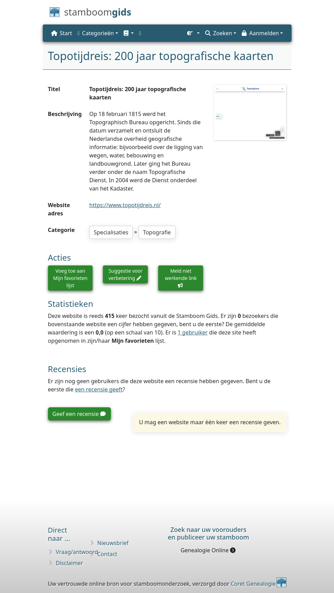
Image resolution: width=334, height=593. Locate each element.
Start (61, 33)
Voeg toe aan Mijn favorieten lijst (70, 278)
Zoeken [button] (218, 33)
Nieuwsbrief (113, 543)
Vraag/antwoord (77, 552)
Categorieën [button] (96, 33)
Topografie (157, 232)
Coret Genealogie (253, 583)
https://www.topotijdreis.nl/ (125, 205)
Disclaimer (69, 563)
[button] (128, 33)
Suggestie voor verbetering (125, 274)
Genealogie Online (208, 550)
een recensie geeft (99, 389)
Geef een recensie (79, 414)
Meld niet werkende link (181, 278)
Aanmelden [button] (260, 33)
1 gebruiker (193, 332)
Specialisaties (111, 232)
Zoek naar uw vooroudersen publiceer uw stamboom (208, 533)
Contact (107, 554)
